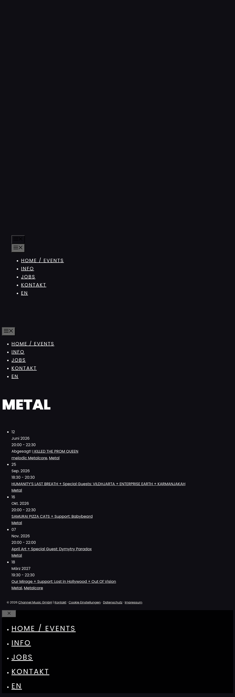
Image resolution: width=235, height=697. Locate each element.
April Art (51, 549)
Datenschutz (112, 602)
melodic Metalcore (29, 458)
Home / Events (42, 260)
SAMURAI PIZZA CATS (52, 516)
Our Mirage (63, 581)
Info (27, 268)
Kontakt (33, 284)
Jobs (28, 276)
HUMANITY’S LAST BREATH (98, 484)
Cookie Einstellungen (85, 602)
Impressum (133, 602)
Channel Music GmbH (35, 602)
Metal (54, 458)
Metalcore (33, 588)
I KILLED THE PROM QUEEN (55, 451)
